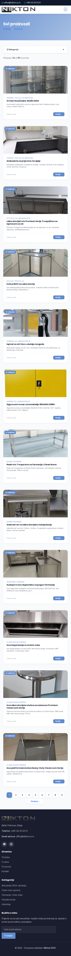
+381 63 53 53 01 (33, 3)
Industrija (6, 904)
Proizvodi (18, 29)
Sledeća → (35, 801)
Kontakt (5, 871)
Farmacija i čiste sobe (12, 895)
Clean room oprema (11, 890)
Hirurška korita (8, 899)
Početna (7, 29)
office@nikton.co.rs (12, 3)
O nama (5, 862)
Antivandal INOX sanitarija (14, 885)
